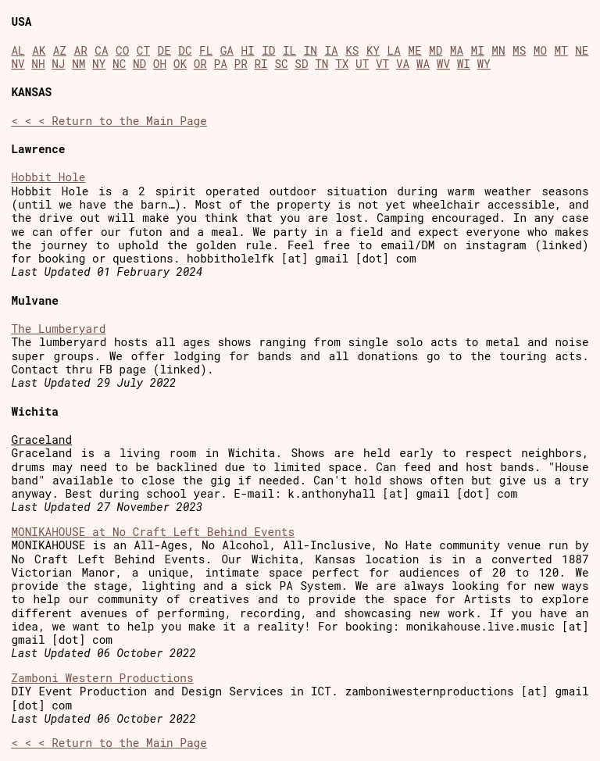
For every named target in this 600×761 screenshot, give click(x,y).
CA (101, 50)
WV (443, 63)
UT (362, 63)
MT (560, 50)
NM (78, 63)
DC (184, 50)
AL (17, 50)
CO (122, 50)
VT (382, 63)
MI (477, 50)
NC (119, 63)
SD (301, 63)
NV (17, 63)
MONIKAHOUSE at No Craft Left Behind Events (153, 531)
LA (394, 50)
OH (159, 63)
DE (164, 50)
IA (331, 50)
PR (241, 63)
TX (341, 63)
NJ (58, 63)
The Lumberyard (58, 328)
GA (227, 50)
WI (463, 63)
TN (321, 63)
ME (414, 50)
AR (81, 50)
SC (281, 63)
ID (268, 50)
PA (220, 63)
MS (519, 50)
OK (180, 63)
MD (435, 50)
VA (402, 63)
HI (247, 50)
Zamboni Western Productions (102, 677)
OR (200, 63)
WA (423, 63)
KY (373, 50)
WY (484, 63)
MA (456, 50)
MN (498, 50)
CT (143, 50)
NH (38, 63)
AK (38, 50)
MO (540, 50)
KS (352, 50)
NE (581, 50)
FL (205, 50)
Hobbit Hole (48, 177)
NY (98, 63)
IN (310, 50)
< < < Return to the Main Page (108, 120)
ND (139, 63)
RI (260, 63)
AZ (59, 50)
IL (289, 50)
